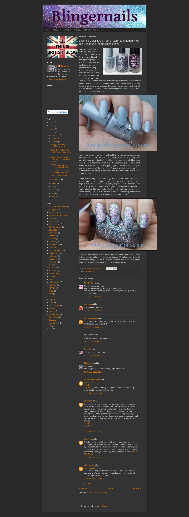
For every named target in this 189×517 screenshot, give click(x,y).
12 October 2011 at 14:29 (94, 311)
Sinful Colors (54, 317)
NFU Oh (52, 288)
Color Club (53, 233)
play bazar (88, 401)
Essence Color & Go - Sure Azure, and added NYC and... (60, 160)
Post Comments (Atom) (98, 493)
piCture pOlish (54, 305)
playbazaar (88, 465)
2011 (52, 132)
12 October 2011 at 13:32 (94, 297)
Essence (88, 272)
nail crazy (88, 304)
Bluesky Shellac (55, 227)
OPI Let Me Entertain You (60, 176)
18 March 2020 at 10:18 (93, 457)
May (53, 193)
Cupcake (87, 349)
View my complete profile (56, 80)
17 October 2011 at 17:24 (94, 372)
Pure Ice (52, 308)
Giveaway (53, 247)
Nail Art (52, 279)
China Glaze (54, 230)
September (56, 180)
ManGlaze (53, 268)
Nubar (51, 291)
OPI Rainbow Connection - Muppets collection (60, 166)
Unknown (88, 439)
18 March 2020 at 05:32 (93, 393)
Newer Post (83, 488)
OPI (50, 297)
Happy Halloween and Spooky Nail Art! (59, 146)
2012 (52, 129)
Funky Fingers (54, 244)
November (56, 138)
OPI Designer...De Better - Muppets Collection (61, 171)
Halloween (53, 256)
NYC (93, 272)
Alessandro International (58, 215)
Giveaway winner (55, 250)
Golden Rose (54, 253)
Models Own (54, 273)
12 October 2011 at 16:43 (94, 341)
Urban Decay (54, 323)
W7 (50, 326)
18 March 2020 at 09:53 (93, 431)
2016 (52, 122)
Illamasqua (53, 259)
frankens (52, 242)
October (55, 142)
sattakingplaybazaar (92, 379)
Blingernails (89, 363)
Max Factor (53, 271)
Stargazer (53, 320)
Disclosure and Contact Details (86, 30)
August (54, 183)
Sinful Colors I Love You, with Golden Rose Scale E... (61, 152)
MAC (51, 265)
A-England (53, 210)
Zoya (51, 329)
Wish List (67, 30)
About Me (56, 30)
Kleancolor (53, 262)
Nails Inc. (52, 285)
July (53, 187)
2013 (52, 126)
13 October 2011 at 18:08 (94, 355)
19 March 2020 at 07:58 (93, 479)
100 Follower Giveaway (58, 207)
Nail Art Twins (54, 282)
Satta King (135, 452)
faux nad (52, 239)
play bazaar (88, 383)
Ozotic (51, 303)
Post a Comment (88, 484)
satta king (87, 385)
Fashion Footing (90, 318)
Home (47, 30)
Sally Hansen (54, 314)
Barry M (52, 221)
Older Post (137, 488)
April (53, 197)
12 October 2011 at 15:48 (94, 327)
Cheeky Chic (89, 283)
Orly (50, 300)
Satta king (88, 468)
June (54, 190)
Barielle (52, 218)
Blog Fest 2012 (55, 224)
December (56, 135)
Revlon (52, 311)
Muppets (52, 276)
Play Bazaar (88, 454)
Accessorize (53, 212)
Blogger (105, 506)
